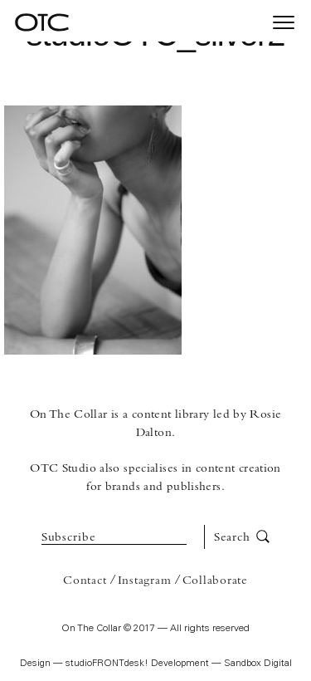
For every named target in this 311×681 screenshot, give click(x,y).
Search (242, 538)
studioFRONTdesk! (107, 664)
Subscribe (68, 538)
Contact (84, 581)
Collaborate (215, 581)
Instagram (145, 581)
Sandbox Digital (258, 664)
